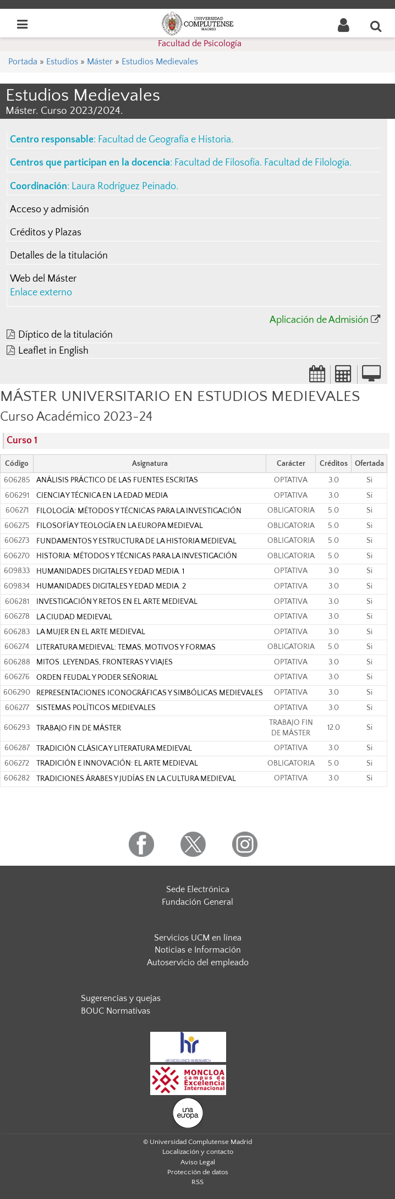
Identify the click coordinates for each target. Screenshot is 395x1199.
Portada (22, 62)
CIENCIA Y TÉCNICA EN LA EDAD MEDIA (102, 495)
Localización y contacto (197, 1152)
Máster (100, 62)
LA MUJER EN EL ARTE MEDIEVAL (90, 632)
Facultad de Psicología (200, 43)
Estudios (62, 62)
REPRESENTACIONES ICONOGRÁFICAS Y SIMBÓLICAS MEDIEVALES (149, 693)
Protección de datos (197, 1172)
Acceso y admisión (49, 209)
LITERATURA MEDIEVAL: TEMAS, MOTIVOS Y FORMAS (126, 647)
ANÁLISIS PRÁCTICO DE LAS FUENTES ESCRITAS (117, 480)
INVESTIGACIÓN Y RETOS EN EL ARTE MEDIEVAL (117, 601)
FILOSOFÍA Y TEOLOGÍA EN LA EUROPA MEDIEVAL (119, 525)
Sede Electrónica (197, 889)
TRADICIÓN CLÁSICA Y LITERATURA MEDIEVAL (114, 748)
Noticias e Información (198, 950)
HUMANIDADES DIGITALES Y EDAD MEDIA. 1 (110, 571)
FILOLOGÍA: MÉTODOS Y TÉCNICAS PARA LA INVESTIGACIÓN (139, 511)
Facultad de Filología (306, 162)
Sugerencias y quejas (121, 998)
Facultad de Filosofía (217, 162)
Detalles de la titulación (59, 255)
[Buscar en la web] (376, 26)
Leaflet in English (53, 350)
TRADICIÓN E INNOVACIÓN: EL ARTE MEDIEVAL (117, 763)
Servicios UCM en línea (198, 938)
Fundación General (197, 902)
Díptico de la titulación (65, 334)
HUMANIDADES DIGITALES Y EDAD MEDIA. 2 (111, 586)
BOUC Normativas (115, 1011)
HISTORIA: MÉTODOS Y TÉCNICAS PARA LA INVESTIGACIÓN (136, 556)
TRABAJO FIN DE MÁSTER (78, 728)
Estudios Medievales (160, 62)
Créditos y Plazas (45, 232)
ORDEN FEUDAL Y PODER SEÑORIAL (97, 677)
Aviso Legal (197, 1162)
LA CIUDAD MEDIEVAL (74, 617)
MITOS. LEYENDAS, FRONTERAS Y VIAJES (104, 662)
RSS (197, 1182)
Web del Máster (43, 278)
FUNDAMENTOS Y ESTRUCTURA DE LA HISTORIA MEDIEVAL (136, 541)
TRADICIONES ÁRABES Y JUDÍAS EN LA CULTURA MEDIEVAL (136, 778)
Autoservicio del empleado (198, 962)
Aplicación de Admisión (319, 320)
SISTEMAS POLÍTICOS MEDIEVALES (96, 707)
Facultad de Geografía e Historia (164, 139)
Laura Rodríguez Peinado (124, 186)
